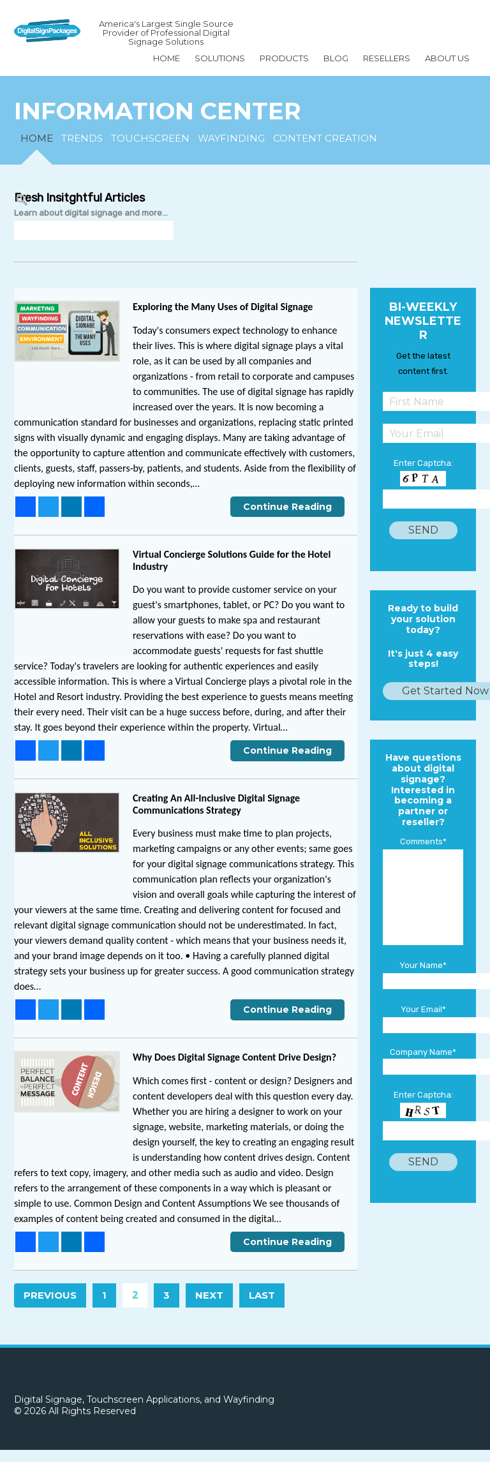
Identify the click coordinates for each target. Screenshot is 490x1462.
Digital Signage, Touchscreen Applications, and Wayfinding (144, 1399)
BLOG (335, 58)
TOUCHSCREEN (150, 138)
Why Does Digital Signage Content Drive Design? (234, 1057)
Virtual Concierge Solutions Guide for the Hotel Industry (231, 560)
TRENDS (82, 138)
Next (209, 1295)
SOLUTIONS (220, 58)
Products (284, 58)
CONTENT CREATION (325, 138)
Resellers (386, 58)
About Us (447, 58)
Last (262, 1295)
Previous (50, 1295)
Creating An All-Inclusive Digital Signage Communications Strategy (216, 804)
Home (166, 58)
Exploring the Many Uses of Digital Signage (223, 307)
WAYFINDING (231, 138)
